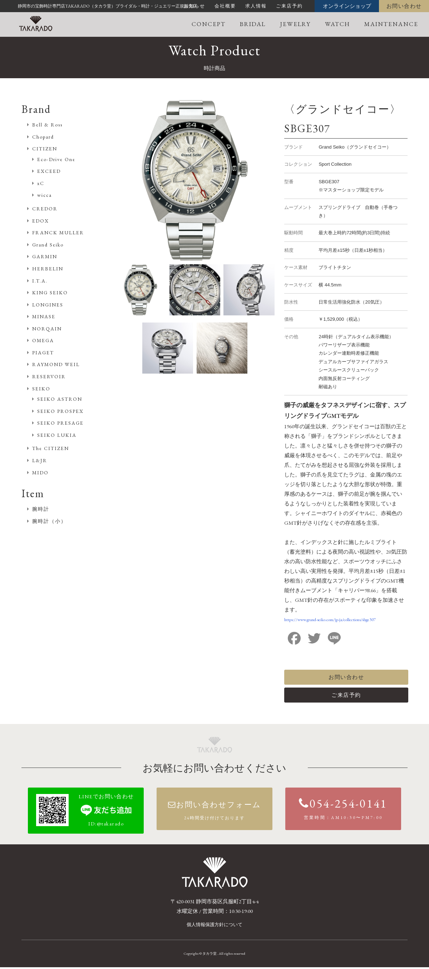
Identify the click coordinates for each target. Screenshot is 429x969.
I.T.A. (40, 281)
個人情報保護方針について (214, 927)
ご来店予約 (289, 6)
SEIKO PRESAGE (60, 423)
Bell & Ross (47, 124)
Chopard (43, 137)
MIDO (40, 472)
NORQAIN (47, 328)
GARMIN (44, 256)
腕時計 (40, 509)
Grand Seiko (48, 244)
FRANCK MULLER (58, 232)
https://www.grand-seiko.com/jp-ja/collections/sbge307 (330, 620)
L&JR (39, 460)
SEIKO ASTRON (59, 399)
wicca (44, 195)
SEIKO (41, 388)
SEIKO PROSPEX (60, 411)
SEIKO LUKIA (57, 435)
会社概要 (225, 6)
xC (40, 183)
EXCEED (49, 171)
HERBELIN (47, 268)
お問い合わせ (404, 6)
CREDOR (45, 208)
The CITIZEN (50, 448)
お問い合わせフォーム (214, 816)
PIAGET (43, 352)
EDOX (40, 221)
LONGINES (47, 304)
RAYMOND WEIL (56, 364)
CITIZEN (44, 148)
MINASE (43, 316)
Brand (36, 109)
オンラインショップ (347, 6)
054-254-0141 (343, 812)
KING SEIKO (50, 292)
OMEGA (43, 340)
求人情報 (256, 6)
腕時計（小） (49, 521)
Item (32, 493)
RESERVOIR (49, 376)
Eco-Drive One (56, 159)
